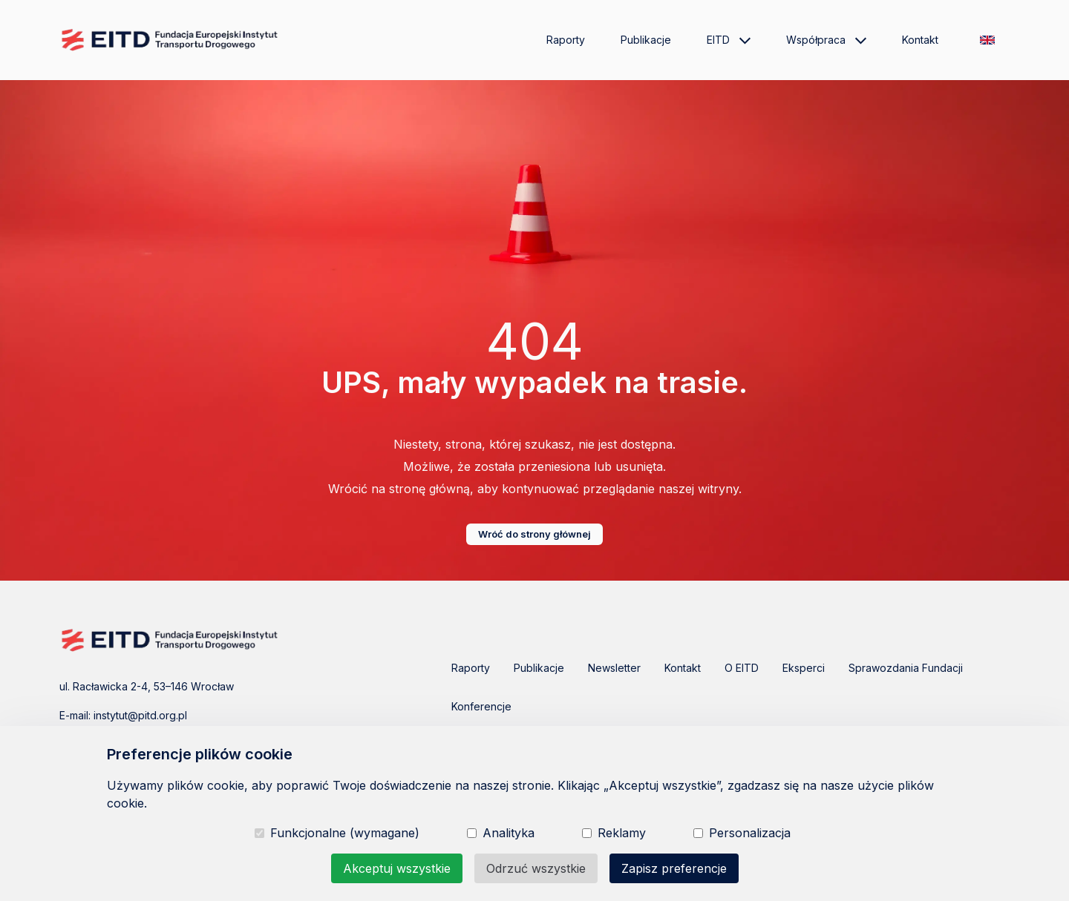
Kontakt (920, 39)
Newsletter (614, 667)
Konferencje (481, 706)
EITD (729, 40)
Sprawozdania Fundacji (906, 667)
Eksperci (803, 667)
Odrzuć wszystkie (536, 868)
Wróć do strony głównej (534, 534)
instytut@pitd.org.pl (140, 715)
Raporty (565, 39)
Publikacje (646, 39)
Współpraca (826, 40)
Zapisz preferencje (674, 868)
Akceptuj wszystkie (397, 868)
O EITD (742, 667)
